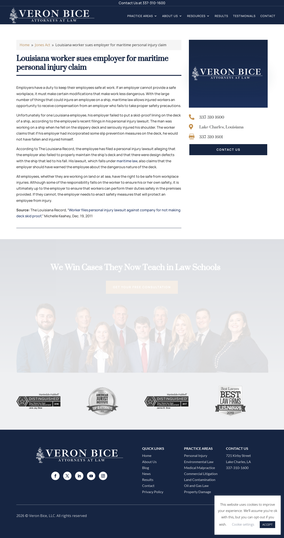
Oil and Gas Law (196, 485)
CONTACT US (228, 149)
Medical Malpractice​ (199, 468)
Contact (267, 16)
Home (146, 455)
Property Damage (197, 492)
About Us (170, 16)
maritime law (127, 160)
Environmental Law (198, 462)
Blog (145, 468)
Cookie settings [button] (243, 524)
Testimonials (244, 16)
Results (221, 16)
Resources (196, 16)
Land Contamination (199, 479)
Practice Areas (140, 16)
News (146, 473)
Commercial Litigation (201, 473)
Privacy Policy (152, 492)
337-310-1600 (154, 2)
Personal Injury (195, 455)
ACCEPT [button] (267, 525)
